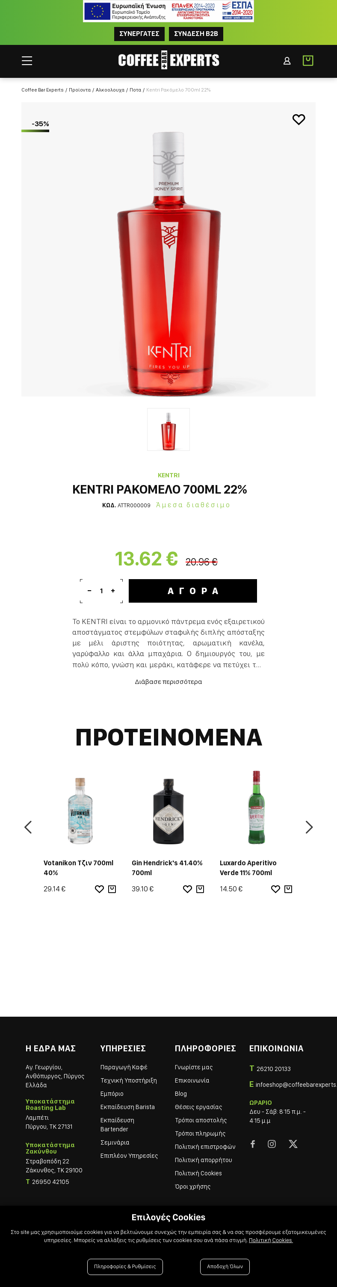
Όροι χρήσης (193, 1186)
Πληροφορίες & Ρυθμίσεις (125, 1266)
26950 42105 (50, 1182)
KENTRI (169, 475)
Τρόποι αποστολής (201, 1120)
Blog (181, 1094)
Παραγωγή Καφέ (124, 1067)
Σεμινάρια (115, 1142)
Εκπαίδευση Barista (128, 1107)
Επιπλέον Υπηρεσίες (129, 1156)
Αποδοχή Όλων (225, 1266)
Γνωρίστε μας (194, 1067)
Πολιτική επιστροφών (205, 1147)
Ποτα (135, 90)
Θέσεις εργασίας (198, 1107)
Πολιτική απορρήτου (203, 1160)
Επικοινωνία (192, 1080)
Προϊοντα (80, 90)
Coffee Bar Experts (42, 90)
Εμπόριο (112, 1094)
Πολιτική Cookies (198, 1173)
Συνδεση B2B (196, 34)
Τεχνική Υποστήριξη (129, 1080)
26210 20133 (274, 1069)
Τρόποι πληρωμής (200, 1133)
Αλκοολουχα (110, 90)
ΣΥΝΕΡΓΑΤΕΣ (139, 34)
